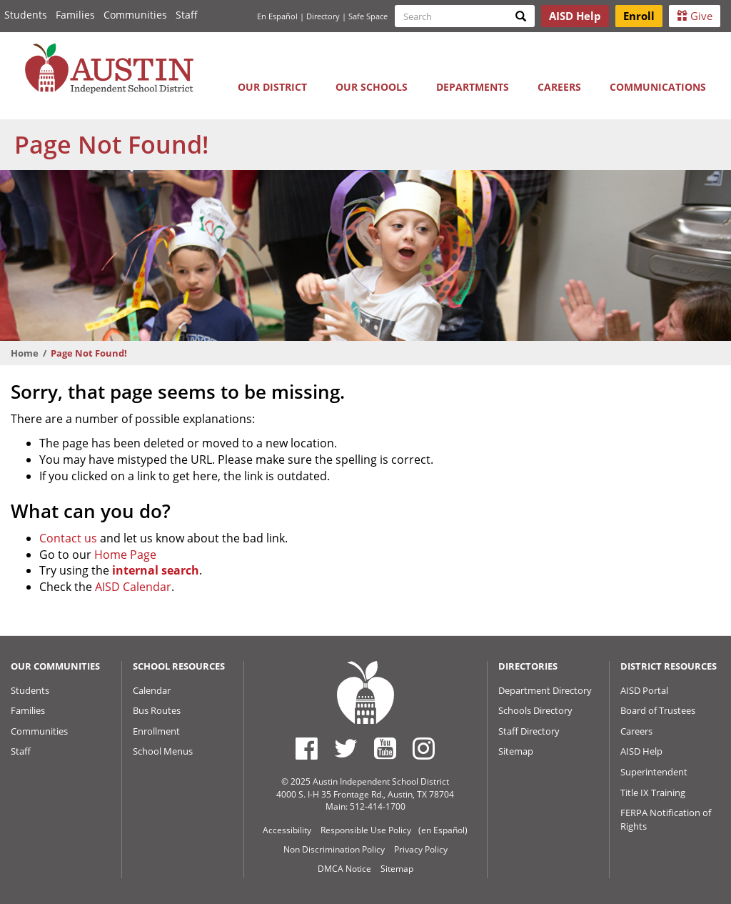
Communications (658, 87)
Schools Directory (535, 710)
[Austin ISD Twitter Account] (346, 748)
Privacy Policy (421, 849)
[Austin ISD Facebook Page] (306, 748)
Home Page (125, 554)
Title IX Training (652, 792)
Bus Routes (157, 710)
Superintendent (653, 771)
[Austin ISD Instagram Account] (423, 748)
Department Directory (545, 690)
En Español (277, 16)
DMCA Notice (344, 869)
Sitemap (515, 751)
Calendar (152, 690)
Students (25, 14)
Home (25, 353)
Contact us (68, 538)
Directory (323, 16)
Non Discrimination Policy (334, 849)
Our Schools (372, 87)
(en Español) (443, 830)
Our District (272, 87)
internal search (155, 570)
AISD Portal (644, 690)
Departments (472, 87)
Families (75, 14)
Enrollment (156, 731)
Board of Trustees (657, 710)
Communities (135, 14)
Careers (559, 87)
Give (694, 16)
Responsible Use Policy (366, 830)
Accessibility (287, 830)
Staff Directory (529, 731)
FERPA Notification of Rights (665, 819)
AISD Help (641, 751)
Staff (187, 14)
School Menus (163, 751)
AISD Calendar (133, 587)
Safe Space (368, 16)
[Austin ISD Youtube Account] (385, 748)
